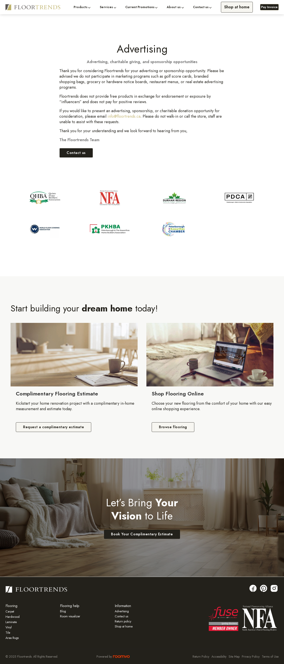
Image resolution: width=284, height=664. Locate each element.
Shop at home (236, 7)
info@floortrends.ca (123, 116)
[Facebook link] (253, 588)
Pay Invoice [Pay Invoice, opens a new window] (269, 7)
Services (106, 7)
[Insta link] (274, 588)
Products (80, 7)
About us (174, 7)
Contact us (201, 7)
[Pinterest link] (263, 588)
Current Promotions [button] (140, 7)
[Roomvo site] (121, 656)
